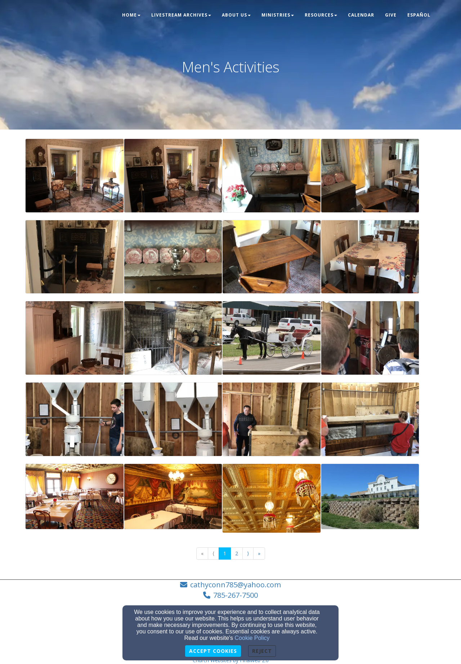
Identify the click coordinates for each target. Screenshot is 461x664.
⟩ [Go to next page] (248, 553)
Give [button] (391, 15)
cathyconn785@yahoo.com (235, 585)
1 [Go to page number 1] (224, 553)
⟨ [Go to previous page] (213, 553)
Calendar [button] (361, 15)
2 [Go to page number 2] (236, 553)
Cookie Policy (252, 638)
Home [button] (131, 15)
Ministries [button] (277, 15)
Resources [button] (321, 15)
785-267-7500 (235, 595)
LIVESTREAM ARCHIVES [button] (181, 15)
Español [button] (418, 15)
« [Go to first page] (202, 553)
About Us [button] (236, 15)
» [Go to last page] (259, 553)
